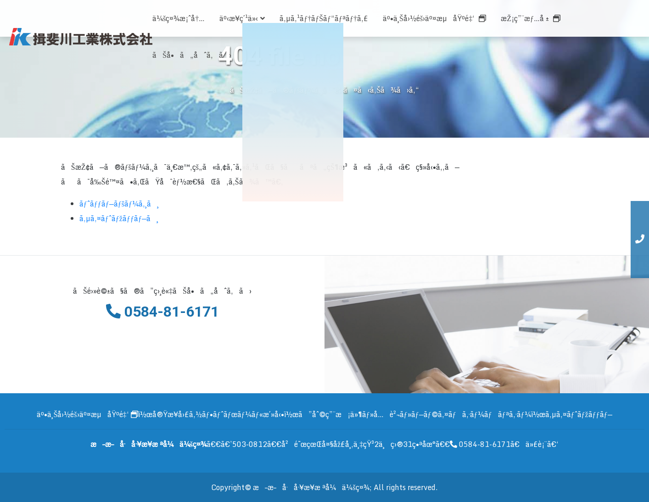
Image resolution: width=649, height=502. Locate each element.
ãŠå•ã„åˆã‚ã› (191, 55)
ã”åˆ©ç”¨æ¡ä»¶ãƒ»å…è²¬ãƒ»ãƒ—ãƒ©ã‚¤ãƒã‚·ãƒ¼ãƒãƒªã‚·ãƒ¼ (414, 414)
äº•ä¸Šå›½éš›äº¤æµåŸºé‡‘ (434, 18)
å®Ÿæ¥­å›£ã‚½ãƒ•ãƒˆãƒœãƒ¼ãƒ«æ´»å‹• (218, 414)
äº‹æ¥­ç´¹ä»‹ (242, 18)
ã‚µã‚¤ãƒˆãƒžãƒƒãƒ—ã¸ (118, 218)
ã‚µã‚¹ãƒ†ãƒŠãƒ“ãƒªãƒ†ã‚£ (324, 18)
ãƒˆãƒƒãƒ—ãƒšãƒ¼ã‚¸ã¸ (119, 204)
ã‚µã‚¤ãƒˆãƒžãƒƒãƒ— (578, 414)
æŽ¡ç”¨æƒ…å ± (530, 18)
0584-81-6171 (480, 444)
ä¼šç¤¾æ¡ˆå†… (178, 18)
